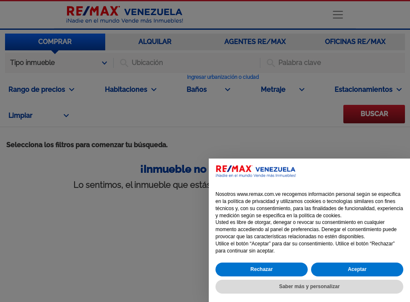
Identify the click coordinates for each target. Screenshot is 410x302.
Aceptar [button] (357, 269)
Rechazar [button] (261, 269)
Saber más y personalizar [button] (309, 286)
